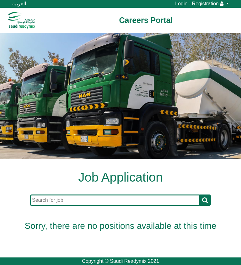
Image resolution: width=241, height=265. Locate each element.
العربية (19, 3)
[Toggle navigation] (49, 20)
